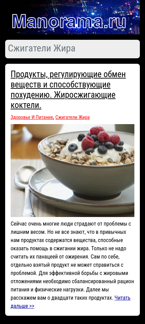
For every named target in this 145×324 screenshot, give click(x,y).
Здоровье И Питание (32, 117)
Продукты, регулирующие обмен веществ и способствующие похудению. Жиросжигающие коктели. (68, 89)
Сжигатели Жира (73, 117)
